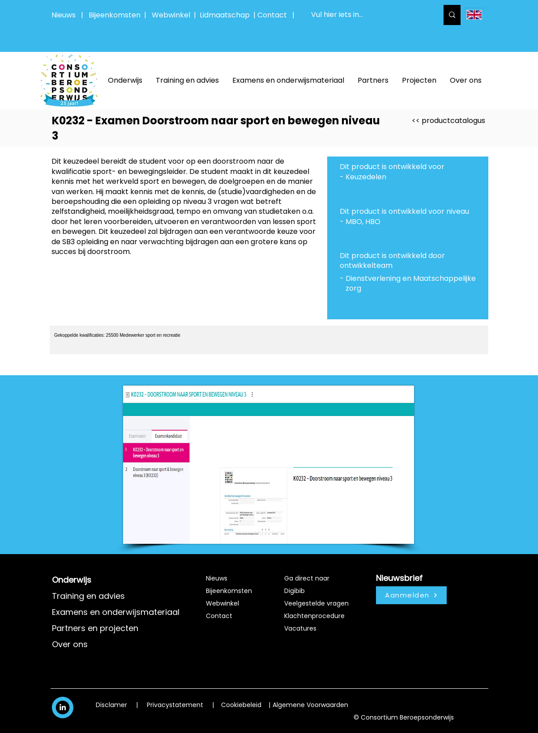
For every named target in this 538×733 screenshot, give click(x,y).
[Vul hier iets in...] (368, 15)
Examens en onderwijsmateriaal (115, 612)
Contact (219, 615)
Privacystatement (175, 704)
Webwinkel (173, 15)
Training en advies (88, 596)
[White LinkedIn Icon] (62, 707)
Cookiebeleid (241, 704)
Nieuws (63, 15)
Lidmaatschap (225, 15)
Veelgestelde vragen (316, 603)
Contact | (276, 15)
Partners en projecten (95, 628)
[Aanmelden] (411, 595)
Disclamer (111, 704)
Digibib (294, 590)
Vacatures (300, 628)
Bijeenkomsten (116, 15)
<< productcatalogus (448, 120)
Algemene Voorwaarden (310, 704)
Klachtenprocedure (314, 615)
